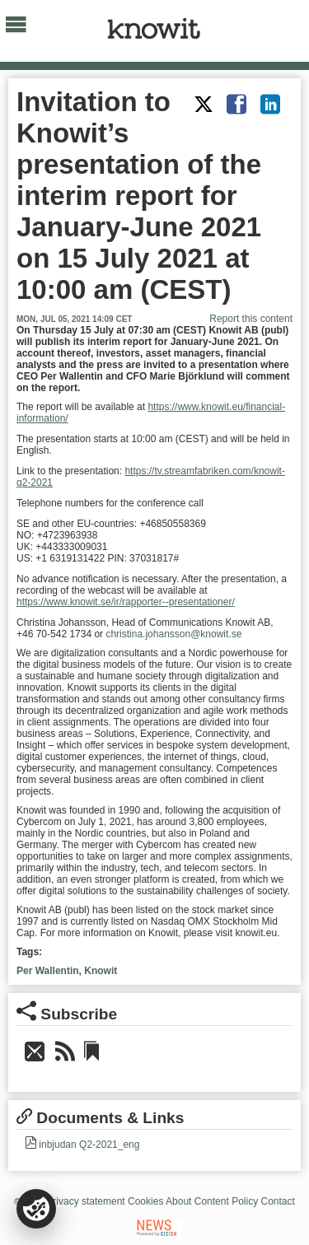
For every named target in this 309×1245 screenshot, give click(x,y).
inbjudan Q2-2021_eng (87, 1144)
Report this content (251, 318)
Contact (277, 1201)
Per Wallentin (47, 971)
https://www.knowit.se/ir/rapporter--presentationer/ (125, 602)
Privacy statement (85, 1201)
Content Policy (226, 1201)
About (178, 1201)
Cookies (145, 1201)
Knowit (100, 971)
